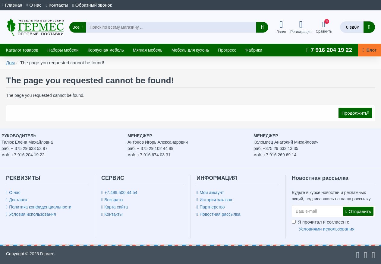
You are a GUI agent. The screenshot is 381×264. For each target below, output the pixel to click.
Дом (10, 62)
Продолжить (354, 113)
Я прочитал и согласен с (323, 225)
